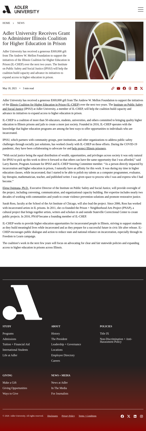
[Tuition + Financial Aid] (24, 344)
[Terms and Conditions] (87, 416)
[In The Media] (73, 388)
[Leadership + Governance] (73, 344)
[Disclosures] (52, 416)
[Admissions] (24, 339)
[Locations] (73, 350)
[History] (73, 333)
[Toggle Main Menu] (140, 9)
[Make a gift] (24, 382)
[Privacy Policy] (68, 416)
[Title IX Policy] (121, 333)
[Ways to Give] (24, 393)
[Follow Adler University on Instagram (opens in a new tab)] (141, 416)
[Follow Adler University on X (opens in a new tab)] (129, 416)
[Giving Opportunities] (24, 388)
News (21, 23)
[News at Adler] (73, 382)
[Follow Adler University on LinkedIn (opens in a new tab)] (135, 416)
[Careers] (73, 361)
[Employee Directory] (73, 355)
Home (6, 23)
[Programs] (24, 333)
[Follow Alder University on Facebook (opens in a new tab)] (122, 416)
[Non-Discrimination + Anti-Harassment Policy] (121, 340)
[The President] (73, 339)
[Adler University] (21, 9)
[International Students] (24, 350)
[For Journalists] (73, 393)
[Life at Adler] (24, 355)
